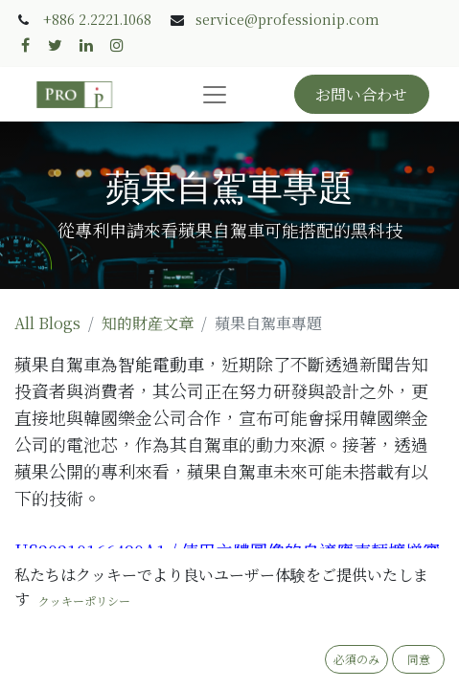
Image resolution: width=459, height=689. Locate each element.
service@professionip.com (287, 19)
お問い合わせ (361, 94)
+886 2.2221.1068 (97, 19)
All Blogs (47, 323)
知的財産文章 (148, 323)
